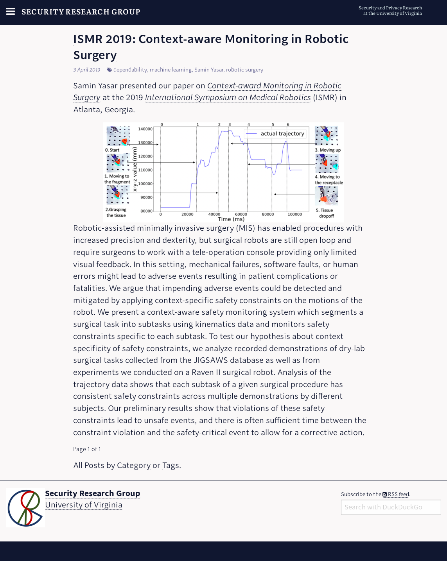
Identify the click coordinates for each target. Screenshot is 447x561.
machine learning (171, 70)
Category (134, 465)
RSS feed (395, 494)
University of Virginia (83, 504)
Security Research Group (81, 11)
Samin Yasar (208, 70)
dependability (130, 70)
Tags (170, 465)
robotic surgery (244, 70)
